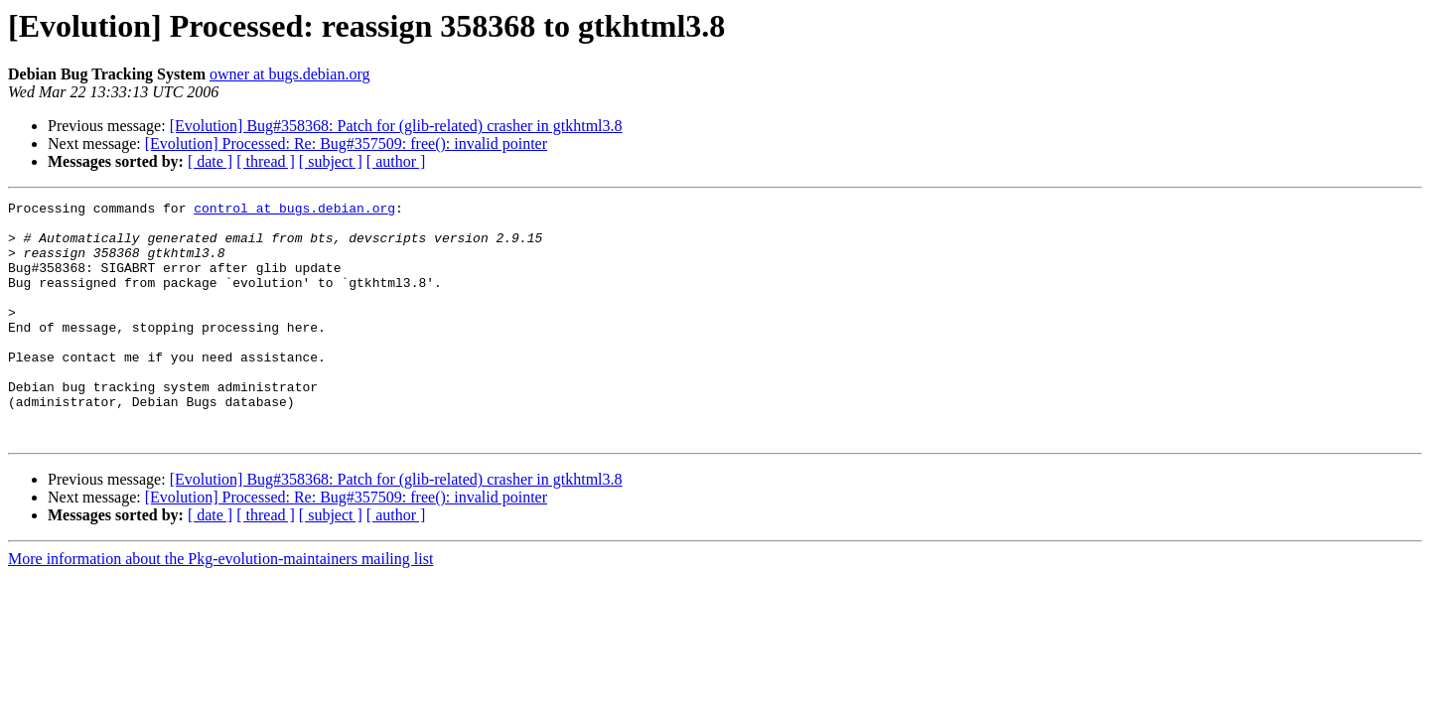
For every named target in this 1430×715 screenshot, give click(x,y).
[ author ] (396, 161)
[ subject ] (330, 161)
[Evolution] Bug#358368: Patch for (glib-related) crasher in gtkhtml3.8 (396, 125)
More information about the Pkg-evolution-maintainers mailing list (220, 606)
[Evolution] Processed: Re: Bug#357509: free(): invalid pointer (346, 143)
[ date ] (210, 161)
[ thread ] (265, 161)
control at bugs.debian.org (294, 210)
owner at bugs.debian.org (289, 74)
